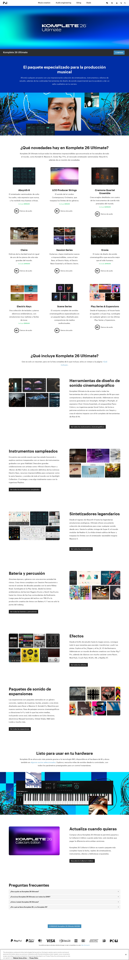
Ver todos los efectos (78, 665)
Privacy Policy (34, 958)
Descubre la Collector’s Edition (82, 861)
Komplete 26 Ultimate (15, 52)
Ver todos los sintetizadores (81, 549)
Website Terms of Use (20, 958)
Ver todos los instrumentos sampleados (25, 489)
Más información (85, 945)
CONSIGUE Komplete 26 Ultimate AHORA (64, 926)
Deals (88, 3)
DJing (78, 3)
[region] (64, 954)
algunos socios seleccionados (43, 762)
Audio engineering (63, 3)
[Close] (126, 954)
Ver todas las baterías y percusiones (23, 611)
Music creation (44, 3)
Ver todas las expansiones (19, 729)
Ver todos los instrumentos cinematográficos (87, 427)
